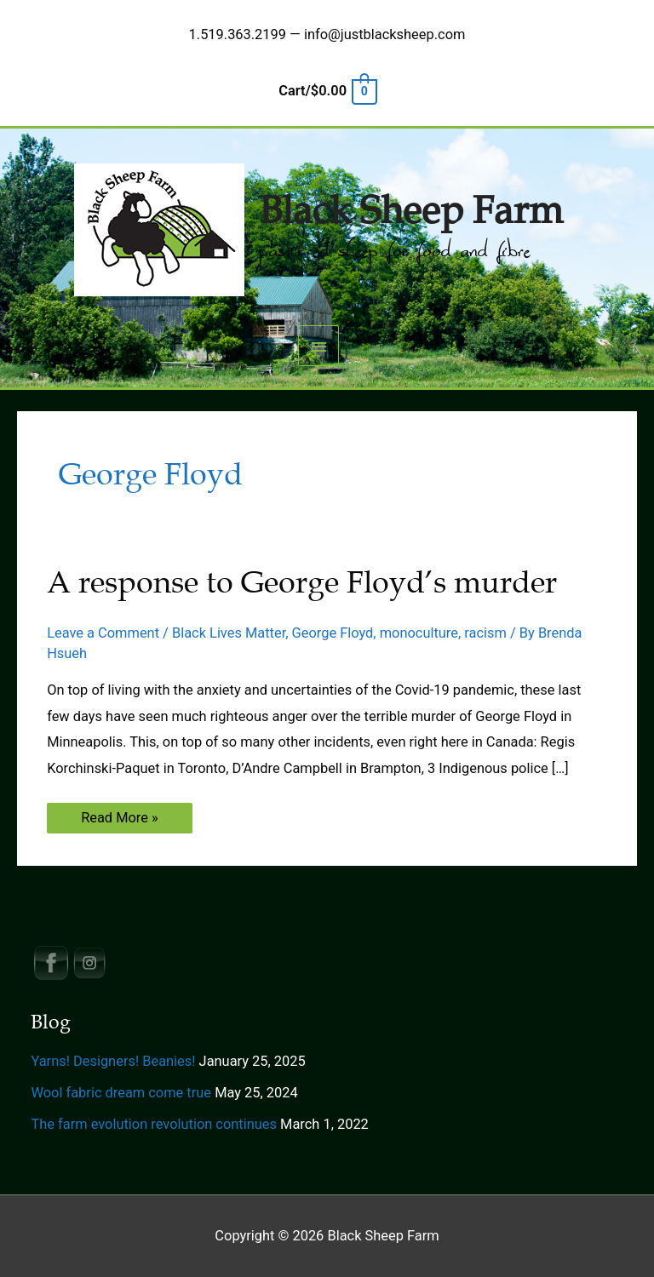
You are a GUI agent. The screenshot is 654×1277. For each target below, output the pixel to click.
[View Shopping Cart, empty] (326, 91)
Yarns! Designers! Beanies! (113, 1061)
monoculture (419, 633)
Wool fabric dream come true (121, 1093)
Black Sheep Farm (411, 211)
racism (485, 633)
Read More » (119, 821)
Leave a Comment (103, 633)
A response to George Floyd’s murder (302, 582)
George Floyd (333, 633)
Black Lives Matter (228, 633)
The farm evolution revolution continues (154, 1124)
